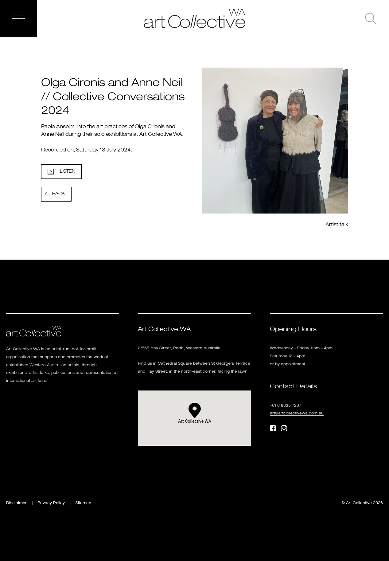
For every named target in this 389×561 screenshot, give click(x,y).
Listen (67, 171)
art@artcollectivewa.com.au (297, 413)
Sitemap (83, 503)
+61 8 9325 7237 (285, 406)
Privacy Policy (51, 503)
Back (58, 194)
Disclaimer (16, 503)
